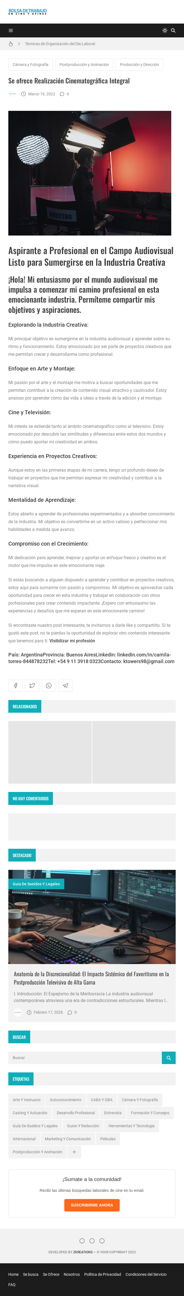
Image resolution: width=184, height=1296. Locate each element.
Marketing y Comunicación (68, 1139)
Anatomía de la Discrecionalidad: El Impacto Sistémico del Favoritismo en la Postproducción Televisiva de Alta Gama (91, 978)
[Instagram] (82, 1241)
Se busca (31, 1274)
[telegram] (65, 685)
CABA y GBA (102, 1100)
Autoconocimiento (65, 1100)
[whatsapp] (49, 685)
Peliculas (108, 1139)
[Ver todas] (74, 1152)
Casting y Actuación (30, 1113)
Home (13, 1274)
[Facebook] (92, 1241)
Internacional (24, 1139)
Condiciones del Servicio (146, 1274)
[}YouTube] (102, 1241)
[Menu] (10, 30)
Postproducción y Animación (84, 64)
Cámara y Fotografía (30, 64)
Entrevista (113, 1113)
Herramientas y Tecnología (132, 1126)
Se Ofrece (51, 1274)
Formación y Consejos (150, 1113)
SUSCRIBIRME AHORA (92, 1205)
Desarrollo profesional (76, 1113)
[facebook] (15, 685)
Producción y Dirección (139, 64)
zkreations (83, 1252)
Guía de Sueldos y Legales (36, 884)
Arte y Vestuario (26, 1100)
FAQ (12, 1284)
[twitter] (32, 685)
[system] (164, 30)
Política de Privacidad (102, 1274)
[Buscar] (173, 30)
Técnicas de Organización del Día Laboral (60, 44)
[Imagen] (92, 917)
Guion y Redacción (83, 1126)
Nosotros (72, 1274)
